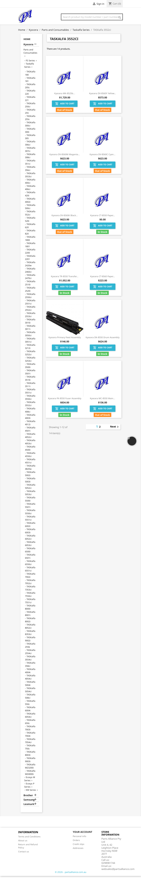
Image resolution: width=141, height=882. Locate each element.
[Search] (92, 17)
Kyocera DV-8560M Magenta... (64, 160)
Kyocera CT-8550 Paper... (102, 221)
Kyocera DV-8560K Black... (65, 221)
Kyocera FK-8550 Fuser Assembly (64, 404)
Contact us (23, 857)
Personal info (79, 842)
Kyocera (28, 50)
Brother (28, 801)
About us (22, 846)
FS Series (30, 66)
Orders (76, 846)
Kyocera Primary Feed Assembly (65, 343)
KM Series (31, 796)
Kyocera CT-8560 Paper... (102, 282)
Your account (82, 838)
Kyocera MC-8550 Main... (102, 404)
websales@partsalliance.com (117, 875)
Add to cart (64, 110)
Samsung (29, 805)
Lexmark (29, 810)
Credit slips (78, 850)
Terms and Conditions (29, 842)
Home (27, 45)
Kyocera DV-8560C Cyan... (102, 160)
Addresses (78, 854)
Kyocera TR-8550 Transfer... (64, 282)
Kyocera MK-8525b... (64, 99)
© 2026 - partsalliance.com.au (70, 878)
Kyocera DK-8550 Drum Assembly (102, 343)
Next (115, 433)
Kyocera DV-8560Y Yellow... (102, 99)
